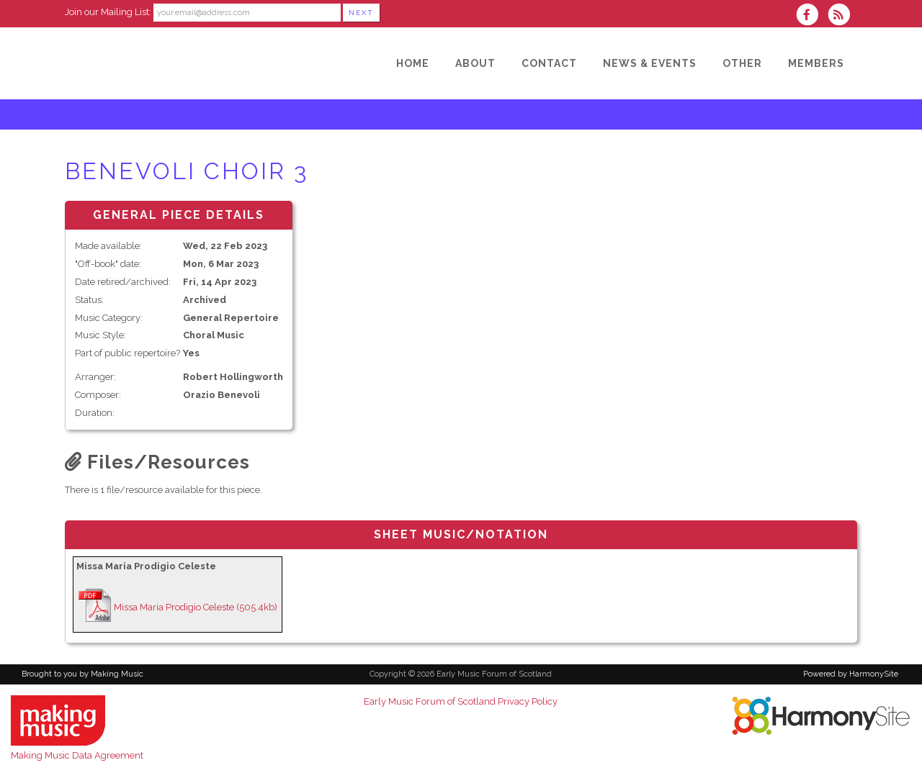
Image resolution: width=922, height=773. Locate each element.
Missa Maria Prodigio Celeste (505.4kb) (195, 607)
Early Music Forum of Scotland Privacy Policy (461, 701)
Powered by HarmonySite (850, 674)
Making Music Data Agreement (77, 755)
